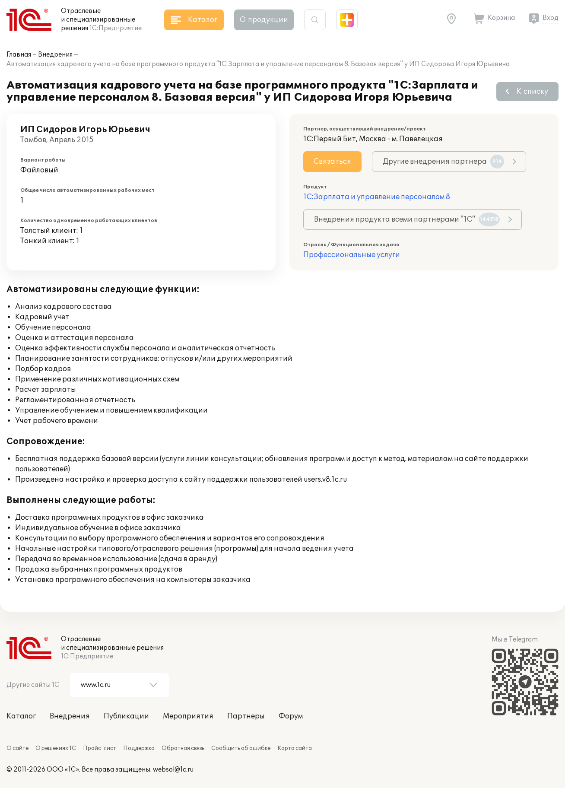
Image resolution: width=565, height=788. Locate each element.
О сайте (17, 748)
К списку (532, 91)
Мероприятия (188, 716)
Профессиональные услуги (351, 255)
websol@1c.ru (173, 769)
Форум (291, 716)
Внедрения (55, 54)
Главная (18, 54)
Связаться (332, 161)
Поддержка (139, 748)
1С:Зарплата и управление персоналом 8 (376, 197)
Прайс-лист (99, 748)
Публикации (126, 716)
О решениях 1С (55, 748)
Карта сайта (294, 748)
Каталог (21, 716)
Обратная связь (183, 748)
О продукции (264, 20)
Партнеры (246, 716)
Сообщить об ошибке (240, 748)
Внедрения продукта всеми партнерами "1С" (407, 219)
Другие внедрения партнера (443, 161)
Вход (551, 18)
